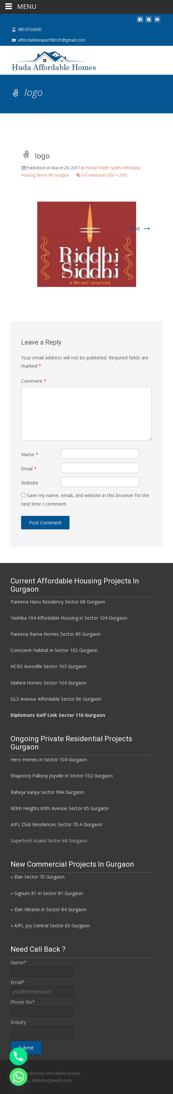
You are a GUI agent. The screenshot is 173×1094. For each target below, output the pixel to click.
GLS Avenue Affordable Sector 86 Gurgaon (56, 699)
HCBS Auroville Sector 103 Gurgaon (48, 666)
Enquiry (18, 1022)
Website (29, 483)
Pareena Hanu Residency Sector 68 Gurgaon (58, 602)
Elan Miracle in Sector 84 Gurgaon (50, 909)
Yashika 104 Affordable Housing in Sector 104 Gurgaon (69, 618)
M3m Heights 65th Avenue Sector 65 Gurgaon (60, 808)
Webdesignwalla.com (52, 1080)
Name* (18, 962)
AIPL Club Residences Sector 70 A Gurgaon (56, 824)
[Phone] (18, 1056)
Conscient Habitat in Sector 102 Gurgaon (54, 650)
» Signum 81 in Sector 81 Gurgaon (47, 893)
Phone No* (23, 1002)
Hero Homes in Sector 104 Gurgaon (49, 759)
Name (29, 454)
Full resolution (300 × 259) (104, 175)
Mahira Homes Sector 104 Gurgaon (48, 683)
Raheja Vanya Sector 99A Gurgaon (47, 792)
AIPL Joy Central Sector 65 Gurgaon (52, 925)
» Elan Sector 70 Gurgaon (38, 877)
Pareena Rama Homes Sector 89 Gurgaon (56, 634)
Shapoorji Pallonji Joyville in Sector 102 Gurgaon (62, 775)
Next (141, 228)
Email (29, 468)
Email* (18, 982)
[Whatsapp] (18, 1077)
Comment (33, 381)
